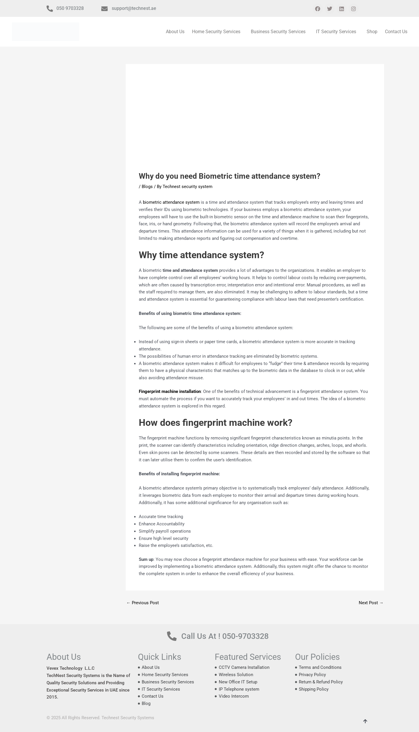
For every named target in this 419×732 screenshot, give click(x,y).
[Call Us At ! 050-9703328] (172, 636)
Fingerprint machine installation (170, 391)
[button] (217, 32)
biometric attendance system (171, 202)
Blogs (147, 186)
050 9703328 (70, 8)
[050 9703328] (50, 9)
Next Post (371, 603)
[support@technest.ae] (104, 9)
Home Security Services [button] (216, 31)
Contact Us (396, 31)
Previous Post (142, 603)
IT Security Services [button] (336, 31)
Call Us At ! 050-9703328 (225, 636)
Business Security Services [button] (278, 31)
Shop (372, 31)
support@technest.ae (134, 8)
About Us (175, 31)
